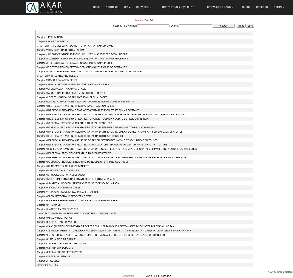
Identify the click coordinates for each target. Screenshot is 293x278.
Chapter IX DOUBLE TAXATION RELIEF (57, 80)
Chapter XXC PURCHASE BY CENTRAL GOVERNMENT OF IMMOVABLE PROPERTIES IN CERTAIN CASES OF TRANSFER (101, 235)
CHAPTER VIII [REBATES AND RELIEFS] (58, 76)
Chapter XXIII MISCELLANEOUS (53, 256)
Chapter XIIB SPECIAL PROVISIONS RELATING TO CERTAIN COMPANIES (75, 106)
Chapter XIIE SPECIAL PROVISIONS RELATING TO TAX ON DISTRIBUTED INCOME (80, 136)
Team (127, 7)
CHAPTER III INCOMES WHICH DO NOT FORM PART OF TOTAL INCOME (75, 45)
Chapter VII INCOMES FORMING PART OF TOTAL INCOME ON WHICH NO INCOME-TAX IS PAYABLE (89, 71)
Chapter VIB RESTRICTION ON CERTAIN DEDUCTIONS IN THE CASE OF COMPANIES (82, 67)
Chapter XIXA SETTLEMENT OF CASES (57, 209)
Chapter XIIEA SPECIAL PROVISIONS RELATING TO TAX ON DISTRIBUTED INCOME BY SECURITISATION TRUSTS (97, 140)
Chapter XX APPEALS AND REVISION (56, 222)
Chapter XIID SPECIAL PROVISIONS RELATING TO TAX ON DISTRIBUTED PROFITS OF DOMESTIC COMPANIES (96, 127)
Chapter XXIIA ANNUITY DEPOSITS (55, 248)
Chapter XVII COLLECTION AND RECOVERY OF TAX (64, 196)
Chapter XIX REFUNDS (49, 205)
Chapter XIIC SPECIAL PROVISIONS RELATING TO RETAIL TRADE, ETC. (75, 123)
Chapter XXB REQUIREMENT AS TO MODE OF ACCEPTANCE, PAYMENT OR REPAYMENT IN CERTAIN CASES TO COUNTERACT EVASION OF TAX (114, 230)
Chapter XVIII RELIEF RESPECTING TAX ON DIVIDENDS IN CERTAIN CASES (77, 200)
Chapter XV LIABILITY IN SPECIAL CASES (59, 187)
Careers (262, 7)
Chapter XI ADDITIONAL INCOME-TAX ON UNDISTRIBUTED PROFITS (73, 93)
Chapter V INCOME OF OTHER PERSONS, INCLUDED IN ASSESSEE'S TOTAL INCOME (82, 54)
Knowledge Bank (220, 7)
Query (246, 7)
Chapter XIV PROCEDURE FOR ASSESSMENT (61, 174)
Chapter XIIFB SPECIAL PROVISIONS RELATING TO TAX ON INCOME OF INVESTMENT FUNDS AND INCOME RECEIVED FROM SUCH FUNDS (111, 157)
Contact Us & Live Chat (178, 7)
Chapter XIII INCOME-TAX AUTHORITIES (58, 170)
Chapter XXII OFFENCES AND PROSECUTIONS (62, 243)
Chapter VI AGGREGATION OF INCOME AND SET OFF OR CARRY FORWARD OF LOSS (82, 58)
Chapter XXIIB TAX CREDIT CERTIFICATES (59, 252)
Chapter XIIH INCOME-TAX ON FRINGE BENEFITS (63, 166)
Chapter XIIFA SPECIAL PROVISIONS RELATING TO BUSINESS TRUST (74, 153)
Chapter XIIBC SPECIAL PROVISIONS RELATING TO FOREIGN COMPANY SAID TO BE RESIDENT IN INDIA (93, 119)
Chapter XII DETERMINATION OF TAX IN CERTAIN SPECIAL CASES (72, 97)
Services (143, 7)
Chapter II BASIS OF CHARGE (52, 41)
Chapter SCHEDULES (48, 260)
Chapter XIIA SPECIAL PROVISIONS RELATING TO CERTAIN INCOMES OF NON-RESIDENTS (85, 101)
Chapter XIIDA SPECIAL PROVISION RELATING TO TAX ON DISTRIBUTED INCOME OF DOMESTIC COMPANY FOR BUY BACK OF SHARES (110, 131)
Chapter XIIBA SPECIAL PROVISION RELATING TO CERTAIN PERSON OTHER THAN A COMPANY (88, 110)
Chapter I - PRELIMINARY (50, 37)
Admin (279, 7)
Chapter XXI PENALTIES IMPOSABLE (56, 239)
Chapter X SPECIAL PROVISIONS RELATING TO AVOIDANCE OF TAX (73, 84)
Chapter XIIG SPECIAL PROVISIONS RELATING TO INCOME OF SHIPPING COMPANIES (83, 162)
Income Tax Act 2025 (47, 265)
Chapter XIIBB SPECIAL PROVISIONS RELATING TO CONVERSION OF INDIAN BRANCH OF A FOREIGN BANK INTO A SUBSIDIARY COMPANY (111, 114)
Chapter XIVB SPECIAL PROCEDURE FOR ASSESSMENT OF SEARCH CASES (78, 183)
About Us (112, 7)
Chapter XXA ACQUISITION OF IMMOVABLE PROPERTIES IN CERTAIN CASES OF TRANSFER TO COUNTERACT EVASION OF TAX (105, 226)
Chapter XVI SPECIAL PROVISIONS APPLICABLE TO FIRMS (68, 192)
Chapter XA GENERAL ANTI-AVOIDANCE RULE (61, 88)
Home (96, 7)
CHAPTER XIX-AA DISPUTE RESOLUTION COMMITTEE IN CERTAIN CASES (77, 213)
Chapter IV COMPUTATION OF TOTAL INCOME (61, 50)
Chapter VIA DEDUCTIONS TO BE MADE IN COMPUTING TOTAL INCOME (75, 63)
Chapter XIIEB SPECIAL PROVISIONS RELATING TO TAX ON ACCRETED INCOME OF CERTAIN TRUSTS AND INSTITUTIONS (102, 144)
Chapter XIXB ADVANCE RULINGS (55, 217)
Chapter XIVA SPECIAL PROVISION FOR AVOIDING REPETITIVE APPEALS (76, 179)
